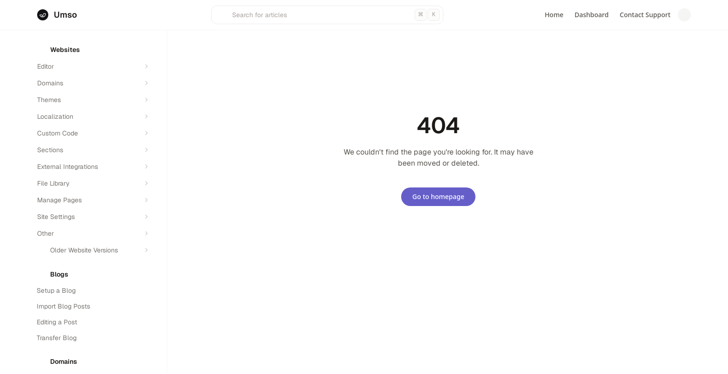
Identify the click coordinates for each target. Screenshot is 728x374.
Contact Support (645, 14)
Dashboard (591, 14)
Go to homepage (438, 196)
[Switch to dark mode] (684, 14)
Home (554, 14)
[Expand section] (146, 66)
